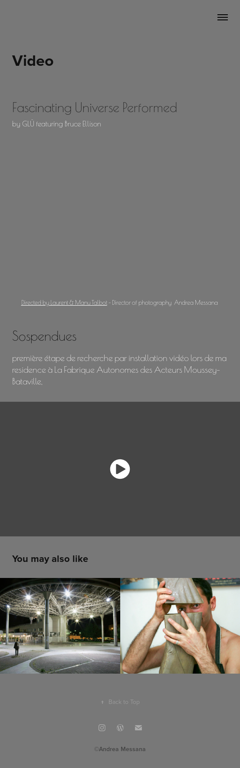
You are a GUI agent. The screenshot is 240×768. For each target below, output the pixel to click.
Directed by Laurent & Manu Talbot (64, 302)
